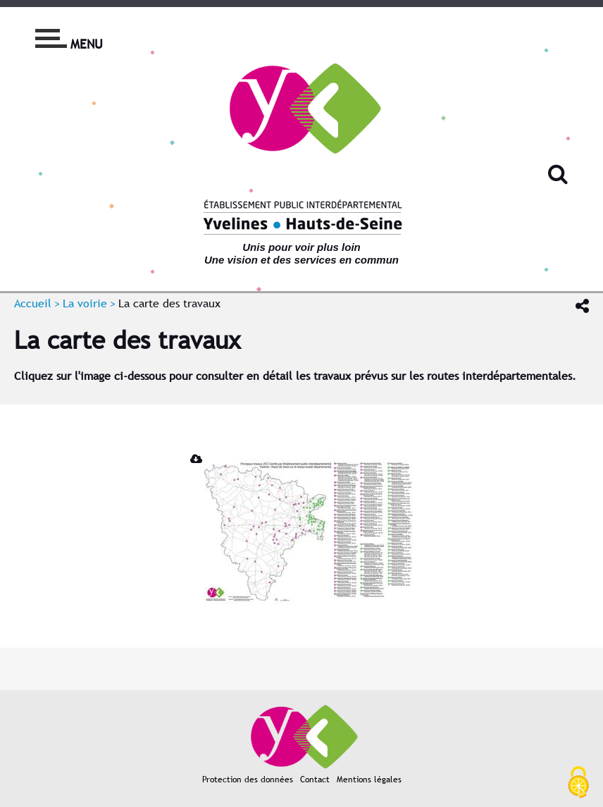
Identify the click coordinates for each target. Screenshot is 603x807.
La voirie (85, 303)
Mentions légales (369, 779)
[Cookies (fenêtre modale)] (578, 783)
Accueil (32, 303)
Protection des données (247, 779)
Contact (315, 779)
